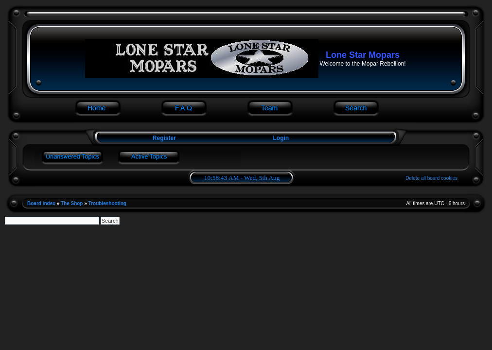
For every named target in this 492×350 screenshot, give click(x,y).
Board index (41, 203)
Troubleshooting (107, 203)
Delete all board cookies (431, 178)
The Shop (72, 203)
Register (163, 138)
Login (281, 138)
